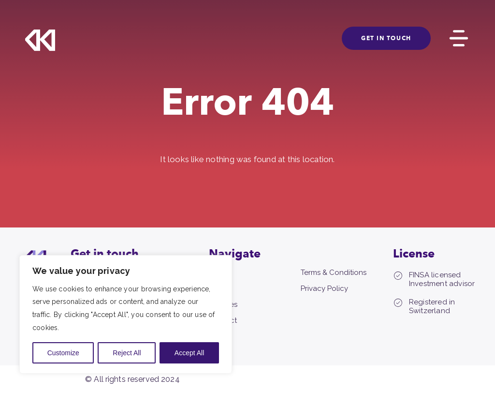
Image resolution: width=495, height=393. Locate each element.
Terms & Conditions (333, 272)
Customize (63, 353)
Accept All (189, 353)
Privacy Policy (324, 288)
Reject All (127, 353)
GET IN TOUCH (386, 38)
